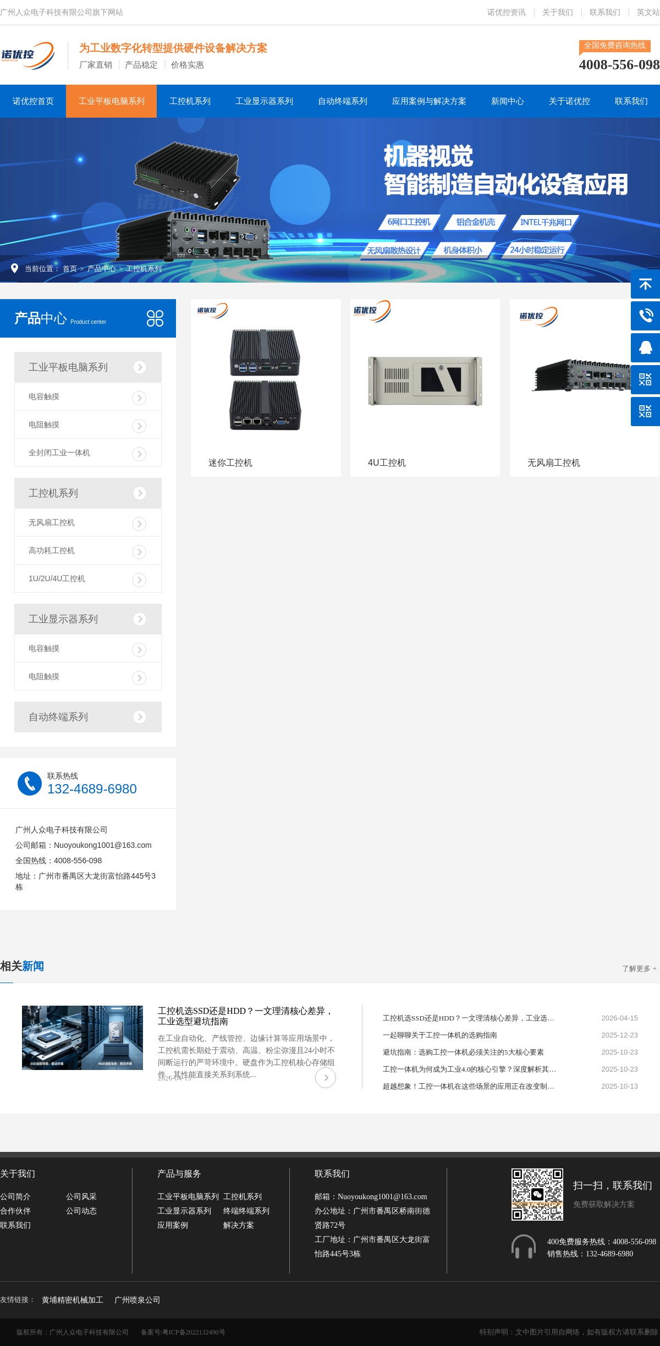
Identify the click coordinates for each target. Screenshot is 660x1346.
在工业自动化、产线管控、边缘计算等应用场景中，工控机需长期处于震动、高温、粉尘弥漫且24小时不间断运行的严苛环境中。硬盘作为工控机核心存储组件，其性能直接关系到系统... (246, 1056)
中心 (60, 318)
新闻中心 (507, 101)
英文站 (648, 12)
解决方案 (238, 1225)
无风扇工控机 (87, 524)
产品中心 (101, 268)
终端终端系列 (246, 1211)
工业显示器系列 (264, 101)
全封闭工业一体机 (87, 454)
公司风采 (81, 1197)
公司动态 (81, 1211)
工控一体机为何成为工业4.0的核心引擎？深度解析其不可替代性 (471, 1069)
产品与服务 (179, 1173)
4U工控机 (386, 462)
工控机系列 (190, 101)
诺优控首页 (33, 101)
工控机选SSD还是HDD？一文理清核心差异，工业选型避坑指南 (471, 1018)
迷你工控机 (230, 462)
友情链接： (18, 1299)
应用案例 (172, 1225)
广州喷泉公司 (137, 1300)
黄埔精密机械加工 (72, 1300)
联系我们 (605, 12)
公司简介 (15, 1197)
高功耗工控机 (87, 552)
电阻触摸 (87, 426)
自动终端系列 (342, 101)
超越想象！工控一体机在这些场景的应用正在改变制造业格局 (471, 1086)
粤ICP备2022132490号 (194, 1332)
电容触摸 (87, 398)
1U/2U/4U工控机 (87, 580)
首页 (70, 268)
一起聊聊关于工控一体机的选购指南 (440, 1035)
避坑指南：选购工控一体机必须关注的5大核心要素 (463, 1052)
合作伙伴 (15, 1211)
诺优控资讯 (506, 12)
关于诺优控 (569, 101)
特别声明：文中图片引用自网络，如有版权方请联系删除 (569, 1332)
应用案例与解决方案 (429, 101)
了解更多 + (639, 968)
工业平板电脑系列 (112, 101)
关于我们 (557, 12)
